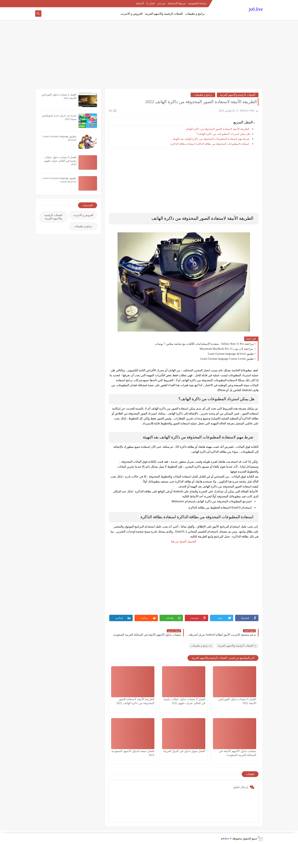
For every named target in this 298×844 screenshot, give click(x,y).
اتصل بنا (151, 3)
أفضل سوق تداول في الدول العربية (184, 751)
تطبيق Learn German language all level (231, 353)
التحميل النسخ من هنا (183, 541)
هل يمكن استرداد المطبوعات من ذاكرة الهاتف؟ (223, 133)
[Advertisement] (149, 56)
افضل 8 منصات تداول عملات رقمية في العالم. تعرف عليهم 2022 (60, 161)
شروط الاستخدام (176, 3)
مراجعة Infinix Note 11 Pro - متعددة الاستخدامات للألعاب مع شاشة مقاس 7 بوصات (204, 343)
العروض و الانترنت (131, 13)
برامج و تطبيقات (195, 13)
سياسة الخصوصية (197, 3)
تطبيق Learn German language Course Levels (227, 358)
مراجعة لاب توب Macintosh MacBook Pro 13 (227, 348)
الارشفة (140, 3)
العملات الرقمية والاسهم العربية (164, 13)
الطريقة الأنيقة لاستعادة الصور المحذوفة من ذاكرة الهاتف (217, 128)
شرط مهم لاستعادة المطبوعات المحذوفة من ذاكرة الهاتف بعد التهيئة (211, 138)
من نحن (161, 3)
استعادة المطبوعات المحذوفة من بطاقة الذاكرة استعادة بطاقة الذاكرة (210, 143)
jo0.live (256, 9)
